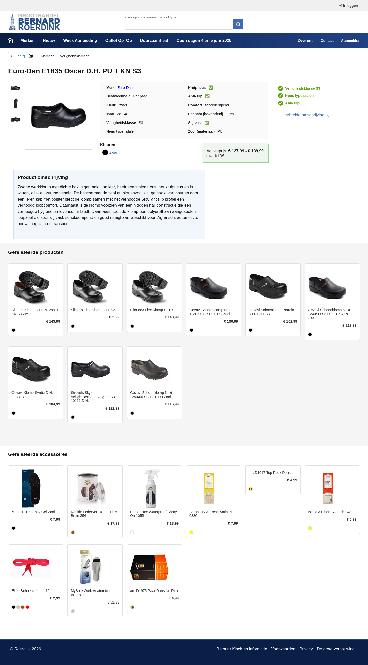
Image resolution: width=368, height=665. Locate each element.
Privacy (306, 649)
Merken (27, 40)
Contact (327, 41)
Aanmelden (350, 41)
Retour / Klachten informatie (241, 649)
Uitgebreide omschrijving (305, 115)
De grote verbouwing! (336, 649)
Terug (17, 56)
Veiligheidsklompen (74, 56)
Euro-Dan (125, 87)
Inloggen (348, 6)
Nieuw (49, 40)
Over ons (306, 41)
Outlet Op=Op (118, 40)
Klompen (47, 56)
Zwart (110, 152)
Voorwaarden (283, 649)
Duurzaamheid (154, 40)
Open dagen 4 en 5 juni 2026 (203, 40)
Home (10, 40)
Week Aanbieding (80, 40)
